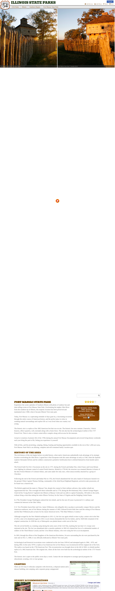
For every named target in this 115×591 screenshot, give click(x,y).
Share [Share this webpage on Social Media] (105, 4)
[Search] (88, 395)
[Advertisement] (30, 396)
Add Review (89, 4)
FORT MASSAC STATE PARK (86, 408)
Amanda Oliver (16, 66)
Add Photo (98, 4)
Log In (110, 1)
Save (111, 4)
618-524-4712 (89, 414)
